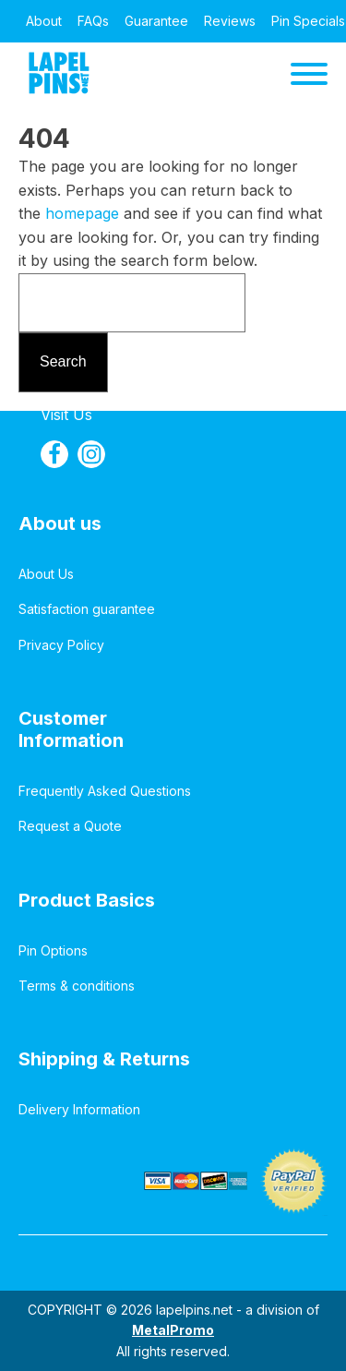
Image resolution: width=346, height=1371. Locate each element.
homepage (82, 213)
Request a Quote (70, 826)
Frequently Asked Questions (104, 791)
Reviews (230, 21)
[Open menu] (309, 74)
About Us (46, 574)
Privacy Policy (61, 645)
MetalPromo (173, 1330)
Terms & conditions (76, 985)
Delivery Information (79, 1109)
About (44, 21)
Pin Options (53, 950)
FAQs (93, 21)
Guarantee (156, 21)
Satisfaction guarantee (86, 609)
